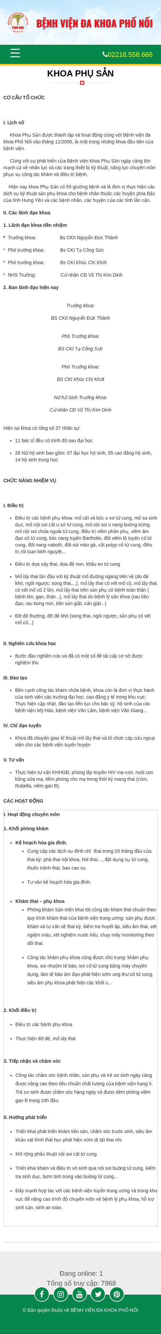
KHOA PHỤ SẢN (80, 73)
